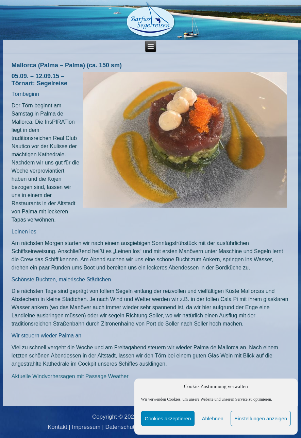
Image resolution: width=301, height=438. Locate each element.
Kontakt (57, 427)
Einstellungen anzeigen (260, 418)
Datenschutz (121, 427)
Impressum (86, 427)
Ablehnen (212, 418)
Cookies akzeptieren (168, 418)
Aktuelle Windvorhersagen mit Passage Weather (70, 376)
